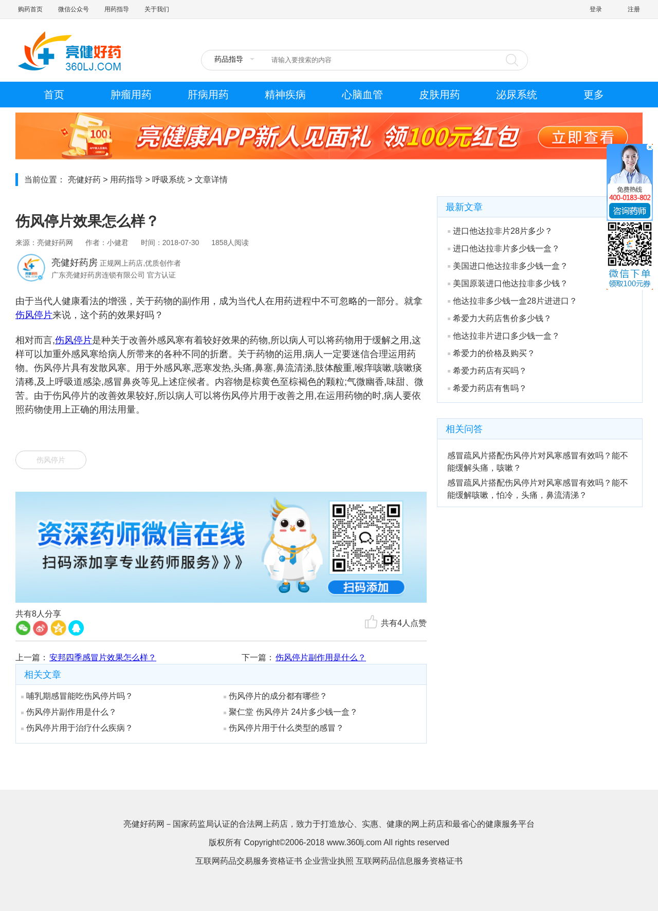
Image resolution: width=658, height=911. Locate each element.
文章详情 (211, 179)
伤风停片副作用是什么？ (321, 657)
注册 (634, 9)
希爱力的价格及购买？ (491, 353)
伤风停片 (33, 315)
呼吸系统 (168, 179)
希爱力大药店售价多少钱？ (500, 318)
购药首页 (30, 9)
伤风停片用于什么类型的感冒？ (284, 727)
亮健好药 (84, 179)
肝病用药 (208, 94)
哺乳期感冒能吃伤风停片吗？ (77, 696)
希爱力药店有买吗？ (487, 370)
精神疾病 (285, 94)
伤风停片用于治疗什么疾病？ (77, 727)
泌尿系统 (516, 94)
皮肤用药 (439, 94)
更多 (593, 94)
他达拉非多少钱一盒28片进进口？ (512, 300)
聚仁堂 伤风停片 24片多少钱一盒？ (291, 712)
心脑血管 (362, 94)
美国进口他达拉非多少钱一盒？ (508, 266)
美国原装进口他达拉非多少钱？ (508, 283)
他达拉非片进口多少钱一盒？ (504, 335)
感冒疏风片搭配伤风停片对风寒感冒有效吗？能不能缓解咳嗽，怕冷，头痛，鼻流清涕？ (537, 488)
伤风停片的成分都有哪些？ (275, 696)
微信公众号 (73, 9)
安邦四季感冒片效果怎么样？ (102, 657)
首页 (54, 94)
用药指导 (116, 9)
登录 (596, 9)
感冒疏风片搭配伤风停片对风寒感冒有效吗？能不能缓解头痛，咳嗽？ (537, 461)
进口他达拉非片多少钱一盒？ (504, 248)
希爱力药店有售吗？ (487, 388)
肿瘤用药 (131, 94)
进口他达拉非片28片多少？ (500, 231)
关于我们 (156, 9)
